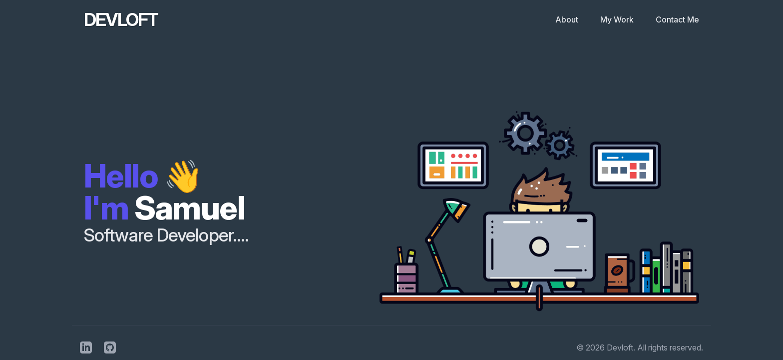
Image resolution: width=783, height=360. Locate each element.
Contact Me (677, 19)
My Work (618, 19)
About (567, 19)
